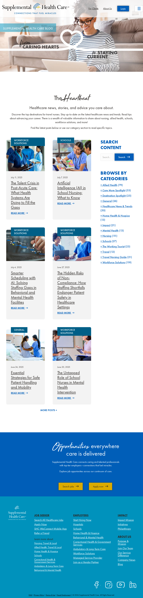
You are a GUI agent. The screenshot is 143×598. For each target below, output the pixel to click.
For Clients (93, 8)
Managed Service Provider (87, 558)
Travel (106, 252)
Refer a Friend (41, 533)
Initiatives (123, 524)
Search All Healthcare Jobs (48, 520)
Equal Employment (64, 595)
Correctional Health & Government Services (44, 561)
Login (123, 8)
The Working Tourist (113, 246)
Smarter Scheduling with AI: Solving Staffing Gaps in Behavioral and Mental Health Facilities (23, 287)
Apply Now (40, 524)
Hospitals (78, 524)
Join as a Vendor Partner (86, 562)
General (107, 201)
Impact (106, 225)
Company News (126, 560)
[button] (124, 157)
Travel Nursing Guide (114, 257)
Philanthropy (124, 528)
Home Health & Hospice (116, 215)
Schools (106, 241)
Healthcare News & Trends (117, 206)
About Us (107, 8)
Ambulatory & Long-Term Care (49, 566)
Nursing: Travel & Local (45, 543)
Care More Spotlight (113, 190)
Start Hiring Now (82, 520)
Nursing (106, 236)
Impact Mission (126, 520)
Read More (19, 213)
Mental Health (110, 230)
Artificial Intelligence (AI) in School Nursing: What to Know (71, 190)
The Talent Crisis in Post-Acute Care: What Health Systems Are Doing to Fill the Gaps (25, 195)
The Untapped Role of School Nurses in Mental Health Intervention (70, 382)
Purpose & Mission (123, 542)
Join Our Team (125, 548)
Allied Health (109, 185)
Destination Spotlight (114, 195)
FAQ (30, 595)
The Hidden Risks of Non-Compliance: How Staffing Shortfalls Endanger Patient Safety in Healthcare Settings (71, 290)
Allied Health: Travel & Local (48, 547)
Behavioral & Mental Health (47, 570)
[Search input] (106, 157)
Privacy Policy (39, 595)
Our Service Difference (124, 554)
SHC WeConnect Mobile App (50, 528)
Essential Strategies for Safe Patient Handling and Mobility (25, 380)
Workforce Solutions (113, 262)
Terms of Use (50, 595)
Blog (120, 564)
